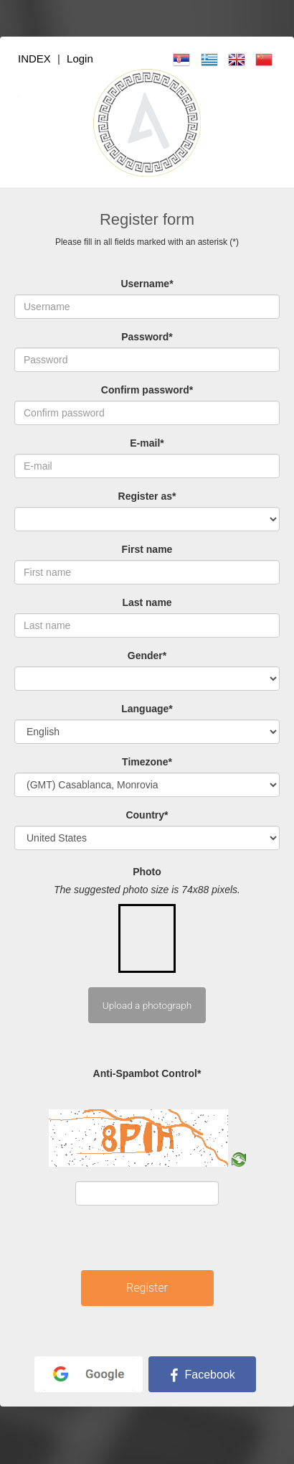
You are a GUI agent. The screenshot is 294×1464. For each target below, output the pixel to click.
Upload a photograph (147, 1005)
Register (147, 1288)
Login (80, 58)
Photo (147, 871)
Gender (147, 655)
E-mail (146, 443)
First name (147, 549)
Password (147, 336)
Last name (146, 602)
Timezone (147, 762)
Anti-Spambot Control (147, 1073)
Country (146, 815)
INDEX (34, 58)
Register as (147, 496)
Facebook (202, 1375)
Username (146, 283)
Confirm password (147, 390)
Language (147, 708)
